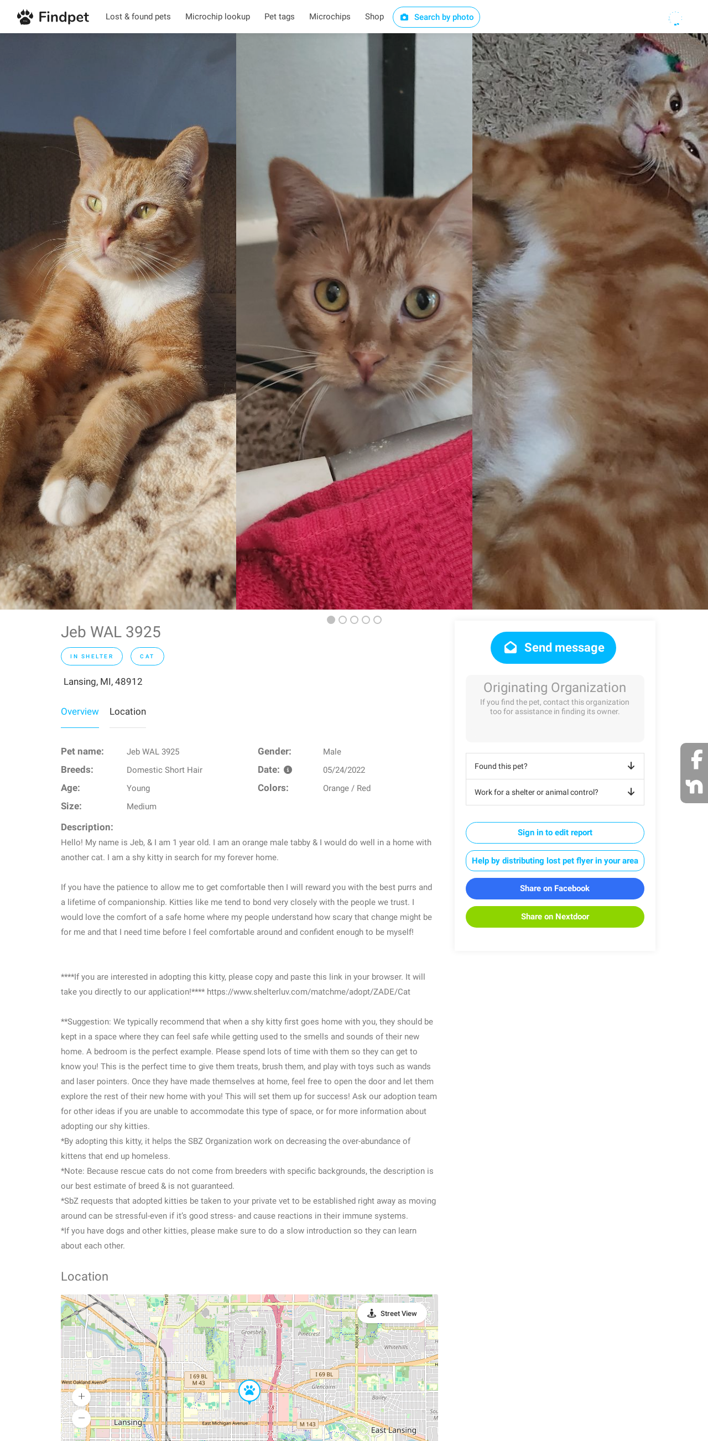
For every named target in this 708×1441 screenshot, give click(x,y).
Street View (399, 1313)
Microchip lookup (217, 17)
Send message (553, 647)
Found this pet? (557, 766)
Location (128, 711)
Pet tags (279, 17)
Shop (374, 17)
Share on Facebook (555, 888)
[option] (118, 321)
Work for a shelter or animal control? (557, 792)
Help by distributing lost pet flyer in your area (555, 861)
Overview (80, 711)
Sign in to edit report (555, 832)
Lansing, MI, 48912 (103, 681)
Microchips (330, 17)
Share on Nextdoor (555, 917)
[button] (241, 1380)
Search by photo (437, 17)
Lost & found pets (138, 17)
